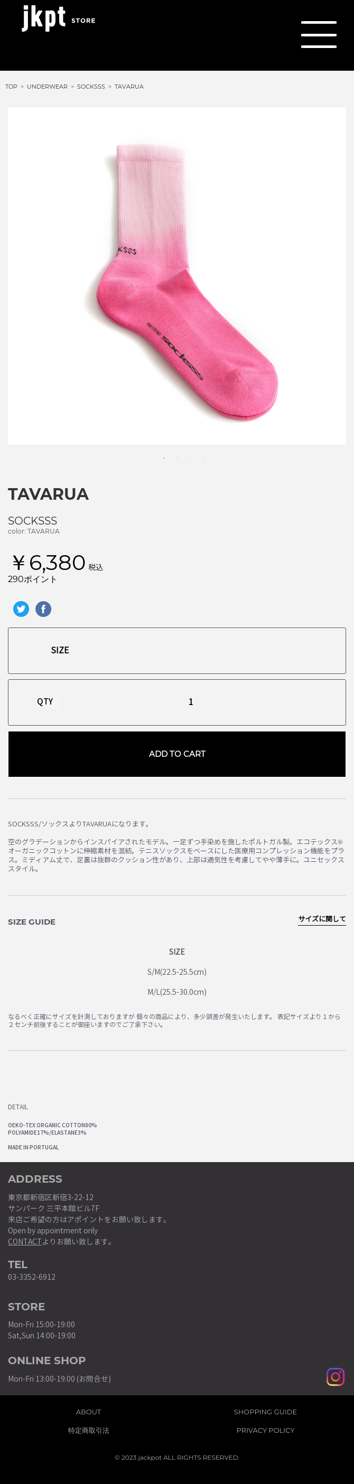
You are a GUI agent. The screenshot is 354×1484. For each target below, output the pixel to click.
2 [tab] (171, 453)
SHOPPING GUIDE (265, 1410)
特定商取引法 (88, 1428)
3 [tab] (185, 453)
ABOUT (88, 1410)
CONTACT (25, 1242)
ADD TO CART (177, 754)
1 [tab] (158, 453)
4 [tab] (198, 453)
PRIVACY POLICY (266, 1428)
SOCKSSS (32, 521)
